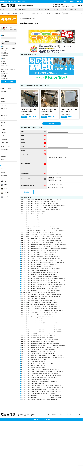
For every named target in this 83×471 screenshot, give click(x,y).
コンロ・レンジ (49, 13)
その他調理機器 (4, 149)
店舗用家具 (3, 156)
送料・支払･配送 (22, 9)
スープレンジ (3, 136)
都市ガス (5, 63)
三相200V (5, 55)
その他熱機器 (4, 139)
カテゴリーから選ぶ (4, 13)
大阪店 (4, 76)
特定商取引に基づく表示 (57, 414)
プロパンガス (6, 65)
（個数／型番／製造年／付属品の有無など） (58, 163)
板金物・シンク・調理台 (6, 153)
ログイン (66, 1)
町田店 (33, 415)
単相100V (5, 52)
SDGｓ (2, 168)
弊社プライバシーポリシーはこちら (55, 187)
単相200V (5, 53)
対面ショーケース (4, 108)
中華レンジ (3, 132)
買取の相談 (3, 172)
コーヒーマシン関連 (5, 146)
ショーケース (39, 13)
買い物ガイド (40, 9)
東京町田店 (5, 73)
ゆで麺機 (3, 129)
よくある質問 (32, 9)
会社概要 (15, 9)
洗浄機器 (3, 101)
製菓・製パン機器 (4, 142)
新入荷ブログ (4, 175)
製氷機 (32, 13)
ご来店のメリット (64, 9)
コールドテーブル (23, 13)
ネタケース (3, 112)
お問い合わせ (80, 1)
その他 (2, 159)
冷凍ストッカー (4, 115)
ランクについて (55, 9)
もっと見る (51, 123)
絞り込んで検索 (9, 82)
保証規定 (47, 9)
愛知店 (4, 75)
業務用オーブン (4, 122)
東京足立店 (5, 78)
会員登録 (72, 1)
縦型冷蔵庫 (14, 13)
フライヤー (3, 125)
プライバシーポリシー (69, 414)
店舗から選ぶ (58, 13)
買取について (73, 9)
